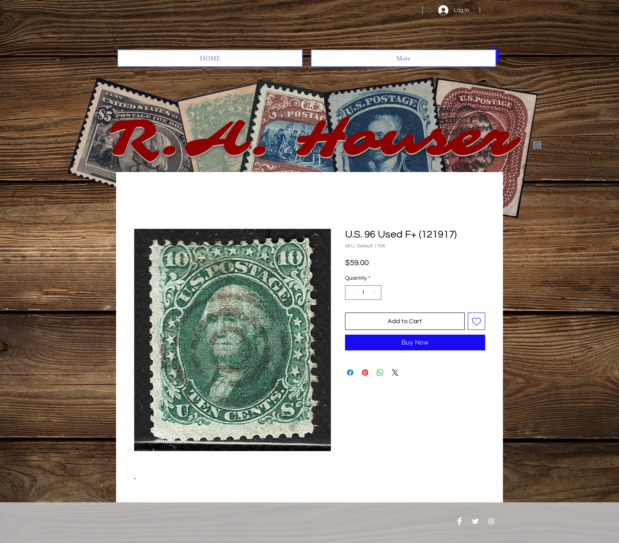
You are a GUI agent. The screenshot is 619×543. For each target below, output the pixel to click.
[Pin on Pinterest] (365, 372)
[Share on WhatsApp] (380, 372)
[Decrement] (351, 293)
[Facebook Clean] (459, 521)
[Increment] (375, 293)
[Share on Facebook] (350, 372)
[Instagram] (491, 521)
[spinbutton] (363, 293)
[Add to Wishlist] (476, 321)
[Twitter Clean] (475, 521)
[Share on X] (395, 372)
